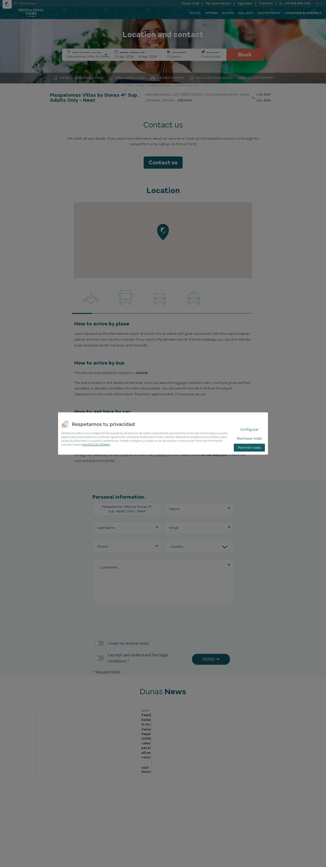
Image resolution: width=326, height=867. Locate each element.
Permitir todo (249, 447)
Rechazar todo (249, 438)
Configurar (249, 429)
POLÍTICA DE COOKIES (96, 444)
